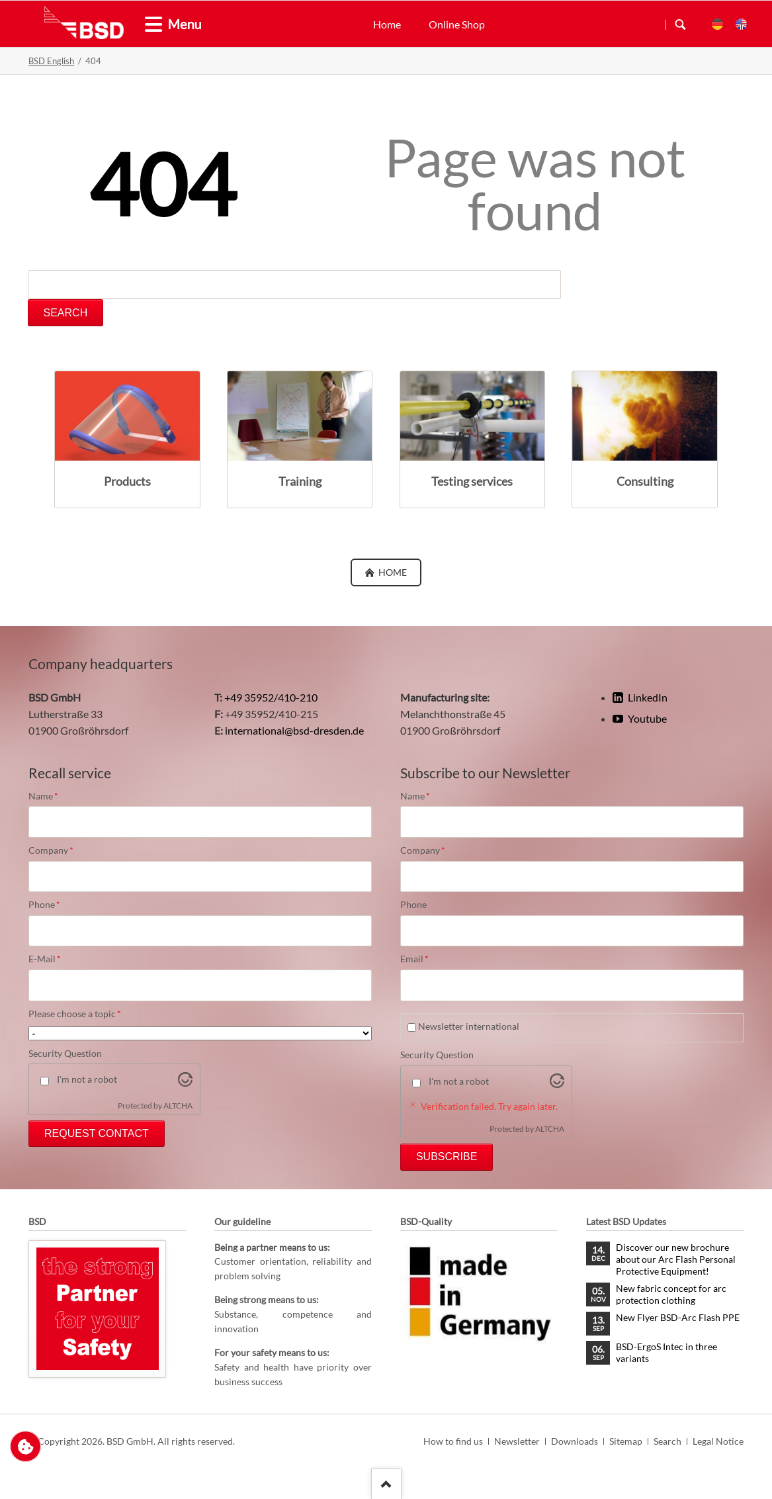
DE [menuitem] (717, 24)
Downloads (574, 1441)
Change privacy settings (25, 1452)
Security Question (65, 1053)
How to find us (453, 1441)
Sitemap (625, 1441)
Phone (50, 904)
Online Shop (457, 24)
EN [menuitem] (741, 24)
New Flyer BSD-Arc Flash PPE (678, 1317)
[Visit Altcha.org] (185, 1082)
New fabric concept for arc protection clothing (671, 1294)
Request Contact (96, 1133)
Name (50, 796)
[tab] (148, 25)
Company (50, 850)
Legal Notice (718, 1441)
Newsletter (517, 1441)
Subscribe (446, 1156)
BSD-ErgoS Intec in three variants (666, 1352)
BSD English (51, 61)
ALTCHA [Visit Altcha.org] (178, 1106)
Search (680, 24)
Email (422, 959)
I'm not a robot (87, 1079)
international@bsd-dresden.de (294, 730)
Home (387, 24)
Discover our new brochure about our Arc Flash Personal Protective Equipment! (676, 1259)
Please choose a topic (74, 1014)
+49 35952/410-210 (271, 697)
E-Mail (50, 959)
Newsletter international (468, 1026)
